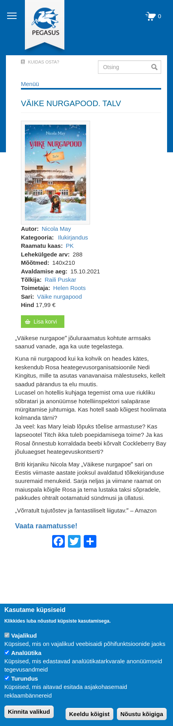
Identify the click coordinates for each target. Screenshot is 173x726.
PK (69, 245)
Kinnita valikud (29, 711)
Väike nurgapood (59, 296)
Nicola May (56, 228)
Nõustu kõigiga (141, 714)
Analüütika (26, 652)
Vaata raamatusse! (46, 526)
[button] (55, 172)
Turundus (24, 678)
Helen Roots (69, 287)
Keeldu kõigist (89, 714)
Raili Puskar (60, 279)
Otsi (156, 67)
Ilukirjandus (73, 237)
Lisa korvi (45, 321)
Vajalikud (24, 635)
